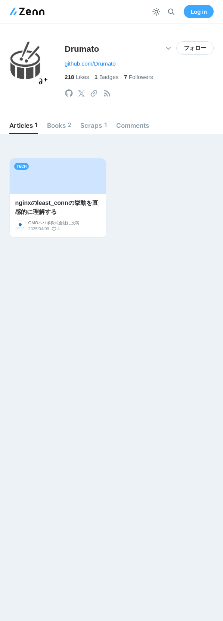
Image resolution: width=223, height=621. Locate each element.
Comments (132, 125)
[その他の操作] (168, 48)
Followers (138, 77)
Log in (199, 11)
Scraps (93, 125)
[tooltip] (69, 93)
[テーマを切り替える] (156, 11)
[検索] (171, 11)
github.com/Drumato (90, 63)
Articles (23, 125)
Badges (107, 77)
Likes (77, 77)
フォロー (195, 48)
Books (59, 125)
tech (21, 166)
